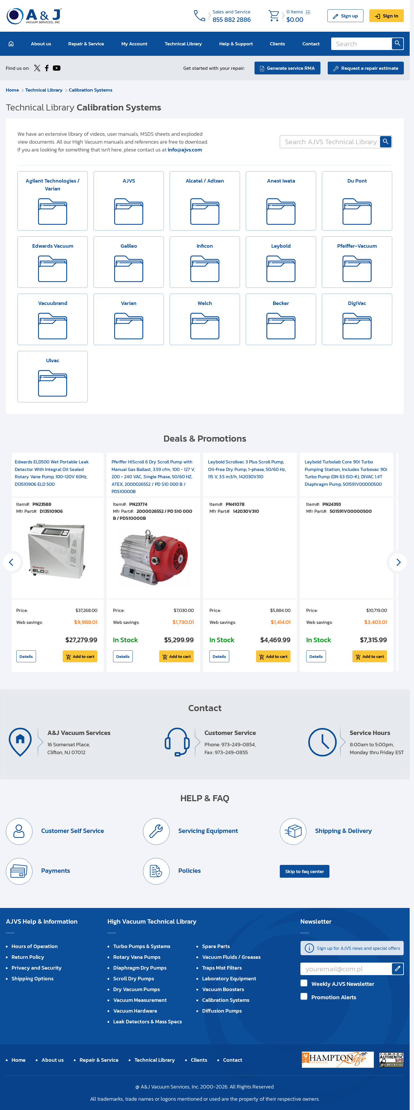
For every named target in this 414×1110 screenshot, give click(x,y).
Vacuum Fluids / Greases (231, 957)
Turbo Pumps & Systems (141, 946)
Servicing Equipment (207, 831)
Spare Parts (216, 946)
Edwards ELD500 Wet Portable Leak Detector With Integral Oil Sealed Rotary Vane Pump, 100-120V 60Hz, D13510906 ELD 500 (52, 473)
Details (26, 656)
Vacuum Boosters (223, 989)
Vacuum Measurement (140, 1000)
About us (41, 43)
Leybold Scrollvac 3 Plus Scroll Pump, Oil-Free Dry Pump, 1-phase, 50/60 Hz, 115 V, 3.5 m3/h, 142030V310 (247, 469)
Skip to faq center (304, 871)
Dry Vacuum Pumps (136, 989)
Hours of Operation (35, 946)
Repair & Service (86, 43)
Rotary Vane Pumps (136, 957)
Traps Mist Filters (222, 968)
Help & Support (236, 43)
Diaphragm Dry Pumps (139, 968)
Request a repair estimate (369, 68)
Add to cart (83, 656)
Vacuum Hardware (135, 1011)
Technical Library (183, 43)
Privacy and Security (37, 968)
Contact (311, 43)
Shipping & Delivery (343, 831)
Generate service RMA (291, 68)
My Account (134, 43)
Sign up (349, 15)
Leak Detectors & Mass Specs (147, 1021)
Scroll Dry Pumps (133, 978)
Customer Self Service (72, 831)
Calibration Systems (90, 90)
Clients (277, 43)
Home (12, 90)
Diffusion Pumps (222, 1011)
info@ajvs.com (185, 150)
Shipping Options (32, 978)
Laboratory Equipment (229, 978)
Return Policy (28, 957)
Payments (55, 870)
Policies (189, 870)
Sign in (390, 15)
